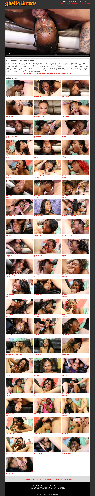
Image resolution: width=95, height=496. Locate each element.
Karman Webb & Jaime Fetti (14, 354)
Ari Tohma (65, 433)
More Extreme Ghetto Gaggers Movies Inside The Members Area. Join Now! (47, 479)
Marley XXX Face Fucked (47, 488)
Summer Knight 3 (11, 294)
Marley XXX (37, 413)
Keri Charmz (65, 374)
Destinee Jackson (67, 235)
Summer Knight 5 (11, 215)
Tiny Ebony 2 (37, 314)
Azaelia (64, 314)
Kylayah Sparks (10, 156)
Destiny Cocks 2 (10, 453)
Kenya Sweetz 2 (66, 413)
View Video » (8, 98)
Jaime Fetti (37, 334)
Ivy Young (9, 176)
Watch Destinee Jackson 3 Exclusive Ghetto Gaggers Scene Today (47, 73)
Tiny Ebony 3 (66, 255)
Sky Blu (64, 176)
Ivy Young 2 (65, 156)
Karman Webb (38, 294)
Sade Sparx (9, 96)
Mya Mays (9, 235)
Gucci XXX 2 (37, 156)
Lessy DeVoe (66, 195)
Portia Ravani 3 (66, 354)
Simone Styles (10, 255)
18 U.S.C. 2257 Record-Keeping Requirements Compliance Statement (47, 494)
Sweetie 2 (37, 374)
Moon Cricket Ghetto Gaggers (59, 488)
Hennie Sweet (66, 275)
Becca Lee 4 (37, 394)
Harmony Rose (38, 235)
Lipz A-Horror (10, 433)
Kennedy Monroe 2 (67, 394)
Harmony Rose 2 (39, 176)
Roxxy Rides (37, 96)
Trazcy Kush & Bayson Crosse (70, 215)
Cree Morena (38, 255)
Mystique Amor (66, 453)
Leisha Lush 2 (66, 96)
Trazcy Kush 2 (66, 294)
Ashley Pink (37, 354)
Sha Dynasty (66, 116)
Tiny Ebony (9, 334)
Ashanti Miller (10, 116)
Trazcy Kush (9, 314)
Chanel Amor (38, 433)
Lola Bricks (37, 275)
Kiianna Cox (9, 473)
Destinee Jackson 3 (11, 136)
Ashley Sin (9, 195)
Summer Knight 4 (39, 215)
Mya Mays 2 (37, 195)
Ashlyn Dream (10, 394)
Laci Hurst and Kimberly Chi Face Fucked (55, 487)
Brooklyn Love (10, 413)
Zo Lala (64, 136)
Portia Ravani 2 (10, 374)
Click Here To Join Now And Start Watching (75, 3)
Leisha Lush (37, 136)
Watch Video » (8, 217)
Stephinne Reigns (11, 275)
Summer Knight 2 (67, 334)
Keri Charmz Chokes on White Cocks (38, 487)
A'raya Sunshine (39, 453)
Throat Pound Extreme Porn (35, 488)
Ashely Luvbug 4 (39, 116)
